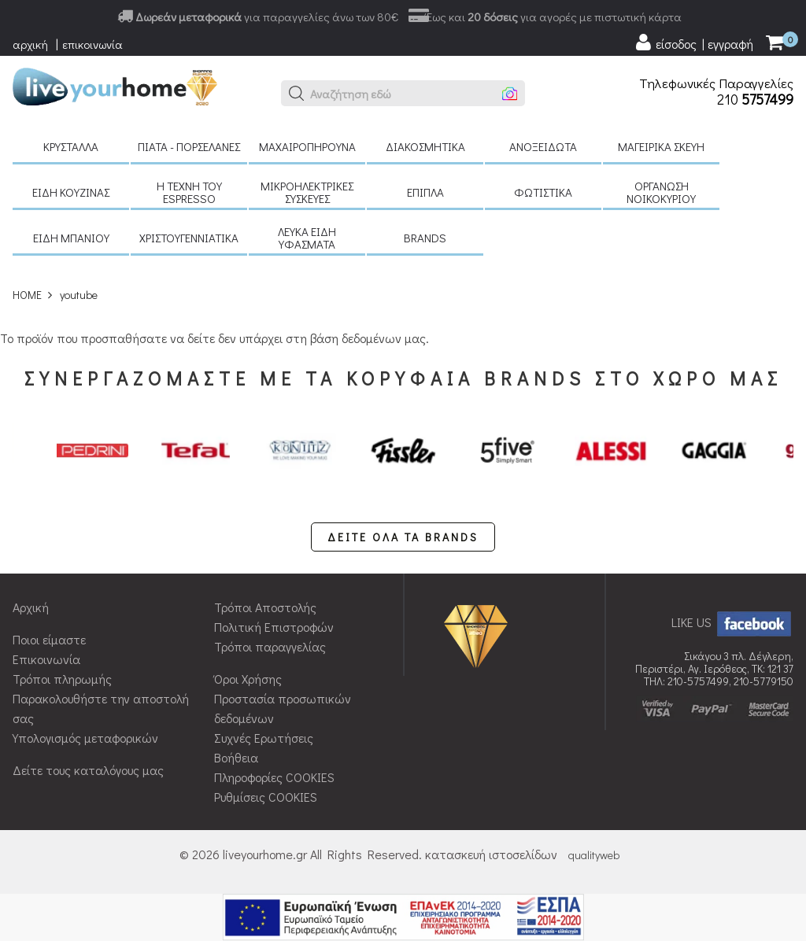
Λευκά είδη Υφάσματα (307, 237)
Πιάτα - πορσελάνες (189, 146)
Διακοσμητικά (425, 146)
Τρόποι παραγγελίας (270, 646)
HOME (27, 294)
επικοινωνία (92, 44)
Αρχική (31, 607)
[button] (297, 93)
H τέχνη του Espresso (189, 192)
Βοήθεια (236, 757)
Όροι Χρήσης (248, 678)
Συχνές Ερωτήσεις (263, 737)
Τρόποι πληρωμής (62, 678)
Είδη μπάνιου (71, 237)
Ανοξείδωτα (543, 146)
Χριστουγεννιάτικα (188, 237)
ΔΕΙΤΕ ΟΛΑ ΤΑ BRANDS (403, 537)
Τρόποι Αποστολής (265, 607)
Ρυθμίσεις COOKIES (265, 796)
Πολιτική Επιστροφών (274, 626)
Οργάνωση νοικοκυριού (661, 192)
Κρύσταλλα (70, 146)
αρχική (30, 44)
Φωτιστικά (543, 192)
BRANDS (425, 237)
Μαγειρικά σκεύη (661, 146)
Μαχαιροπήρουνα (307, 146)
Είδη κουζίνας (70, 192)
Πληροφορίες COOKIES (274, 777)
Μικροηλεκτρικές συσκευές (307, 192)
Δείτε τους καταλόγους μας (88, 770)
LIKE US (732, 622)
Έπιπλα (425, 192)
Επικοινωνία (46, 659)
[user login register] (693, 42)
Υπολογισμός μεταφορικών (85, 737)
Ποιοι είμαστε (49, 639)
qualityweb (593, 854)
